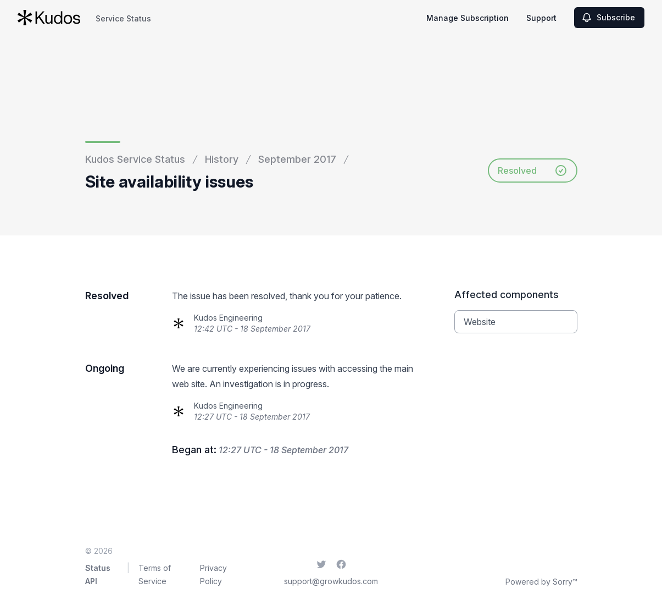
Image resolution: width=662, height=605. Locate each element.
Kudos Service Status (135, 159)
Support (541, 18)
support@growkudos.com (331, 581)
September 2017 (297, 159)
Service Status (123, 18)
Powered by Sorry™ (541, 581)
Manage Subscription (467, 18)
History (221, 159)
